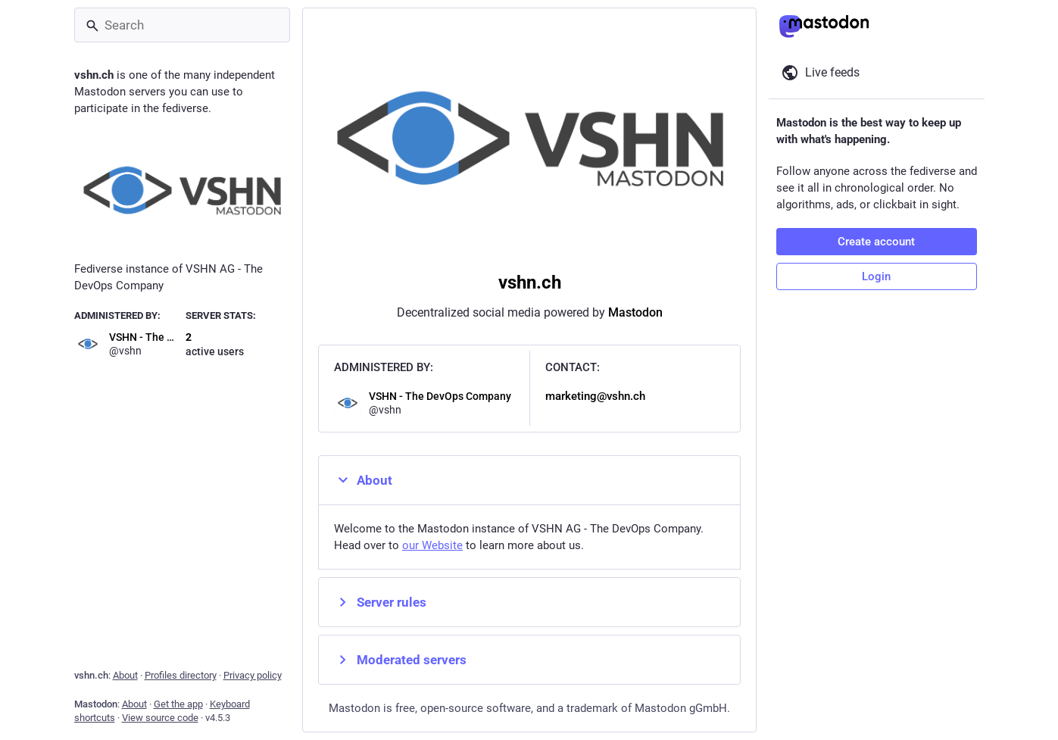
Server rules (380, 602)
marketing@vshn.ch (594, 396)
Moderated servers (400, 660)
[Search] (182, 25)
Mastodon (634, 312)
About (363, 480)
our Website (432, 545)
